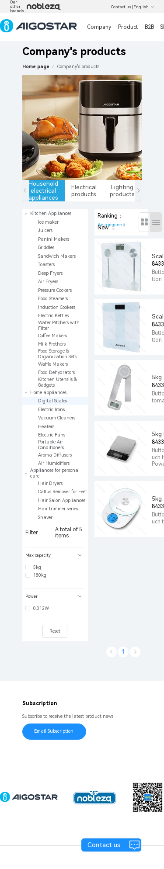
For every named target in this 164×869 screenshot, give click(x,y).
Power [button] (53, 596)
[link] (78, 66)
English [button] (143, 7)
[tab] (54, 555)
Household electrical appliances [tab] (44, 190)
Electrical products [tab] (84, 190)
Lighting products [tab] (122, 190)
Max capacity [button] (53, 555)
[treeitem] (55, 298)
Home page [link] (35, 66)
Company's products (78, 66)
